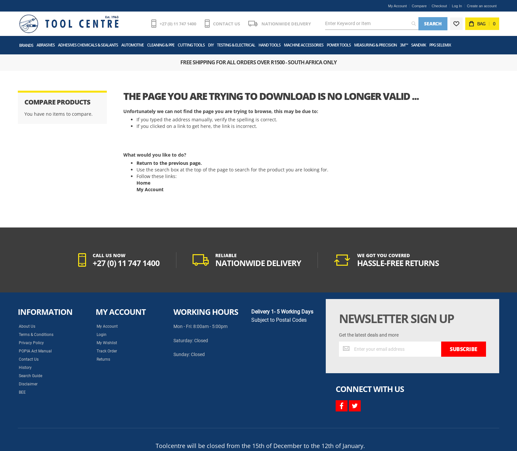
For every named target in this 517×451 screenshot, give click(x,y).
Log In (457, 6)
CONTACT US (226, 24)
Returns (103, 359)
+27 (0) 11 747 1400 (178, 24)
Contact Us (29, 359)
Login (101, 334)
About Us (27, 326)
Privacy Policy (31, 343)
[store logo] (69, 23)
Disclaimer (28, 384)
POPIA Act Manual (35, 351)
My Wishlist (107, 343)
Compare (419, 6)
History (25, 367)
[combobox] (371, 23)
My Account (397, 6)
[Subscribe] (463, 349)
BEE (22, 392)
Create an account (482, 6)
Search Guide (30, 376)
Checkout (439, 6)
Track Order (107, 351)
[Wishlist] (456, 23)
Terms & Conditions (36, 334)
